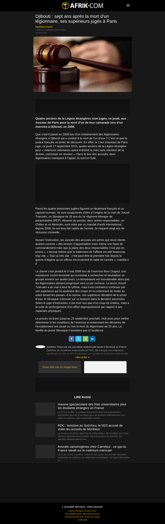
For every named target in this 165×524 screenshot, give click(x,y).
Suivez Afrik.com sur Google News (59, 367)
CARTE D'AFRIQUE (76, 511)
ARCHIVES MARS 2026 (74, 517)
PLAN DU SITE (91, 511)
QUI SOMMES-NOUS (73, 514)
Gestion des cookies (92, 517)
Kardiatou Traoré (43, 27)
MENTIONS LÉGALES (91, 514)
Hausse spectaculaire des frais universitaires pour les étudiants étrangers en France (92, 406)
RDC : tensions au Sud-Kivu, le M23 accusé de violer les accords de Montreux (90, 427)
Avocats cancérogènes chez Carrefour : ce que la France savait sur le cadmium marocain (92, 448)
